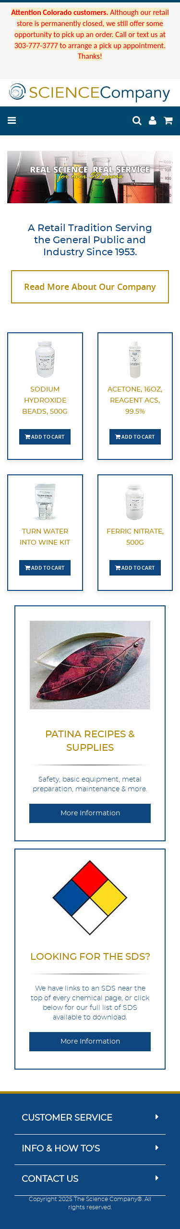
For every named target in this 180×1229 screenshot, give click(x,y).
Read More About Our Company (90, 286)
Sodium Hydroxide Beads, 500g (45, 400)
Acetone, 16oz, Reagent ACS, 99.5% (135, 400)
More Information (90, 813)
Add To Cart (45, 436)
